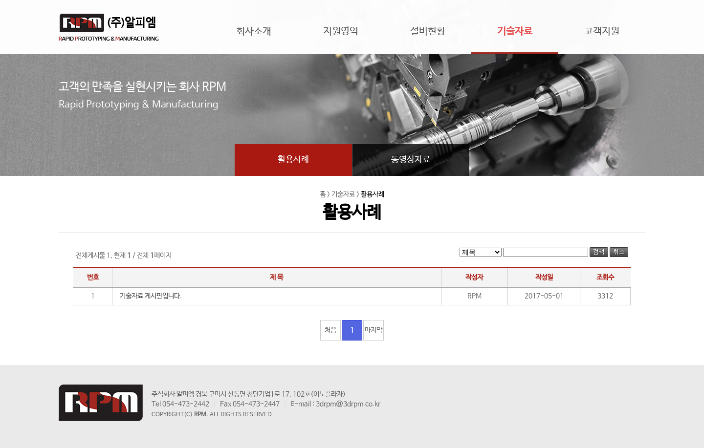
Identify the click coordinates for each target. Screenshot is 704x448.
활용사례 (293, 160)
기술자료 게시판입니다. (151, 296)
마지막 (373, 330)
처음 (330, 330)
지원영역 (340, 31)
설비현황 (427, 31)
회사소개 (253, 31)
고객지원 (601, 31)
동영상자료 (410, 160)
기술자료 (514, 31)
